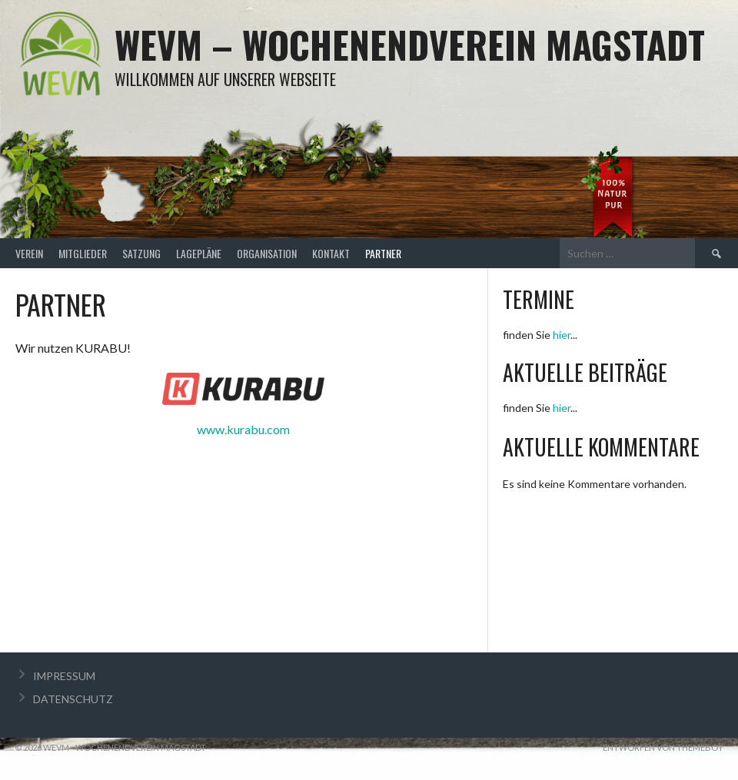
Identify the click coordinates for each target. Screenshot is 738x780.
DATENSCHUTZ (73, 698)
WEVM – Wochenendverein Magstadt (410, 44)
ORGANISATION (267, 253)
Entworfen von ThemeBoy (663, 747)
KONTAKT (331, 253)
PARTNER (383, 253)
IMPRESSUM (64, 675)
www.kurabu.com (243, 429)
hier (561, 334)
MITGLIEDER (82, 253)
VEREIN (29, 253)
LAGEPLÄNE (198, 253)
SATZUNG (141, 253)
